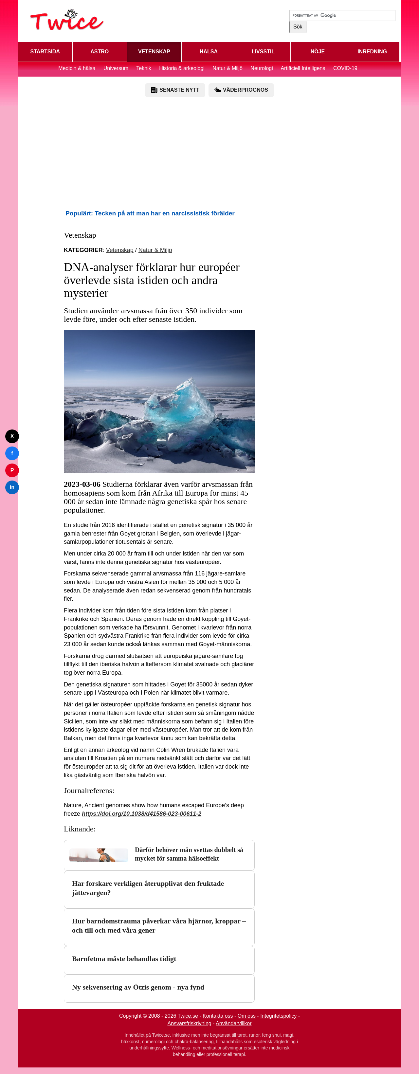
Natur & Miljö (227, 68)
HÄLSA (209, 51)
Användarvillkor (233, 1023)
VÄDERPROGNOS (241, 90)
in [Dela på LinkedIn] (12, 487)
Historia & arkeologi (182, 68)
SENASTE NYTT (175, 90)
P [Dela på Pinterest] (12, 470)
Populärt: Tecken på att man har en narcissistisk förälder (150, 213)
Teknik (143, 68)
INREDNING (372, 51)
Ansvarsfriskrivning (189, 1023)
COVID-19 (345, 68)
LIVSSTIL (263, 51)
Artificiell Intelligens (303, 68)
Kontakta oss (218, 1016)
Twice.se (188, 1016)
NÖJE (318, 51)
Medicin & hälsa (77, 68)
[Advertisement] (209, 156)
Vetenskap (120, 250)
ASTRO (99, 51)
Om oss (247, 1016)
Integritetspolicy (278, 1016)
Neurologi (261, 68)
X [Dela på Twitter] (12, 436)
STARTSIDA (45, 51)
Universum (115, 68)
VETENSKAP (154, 51)
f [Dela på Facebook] (12, 453)
